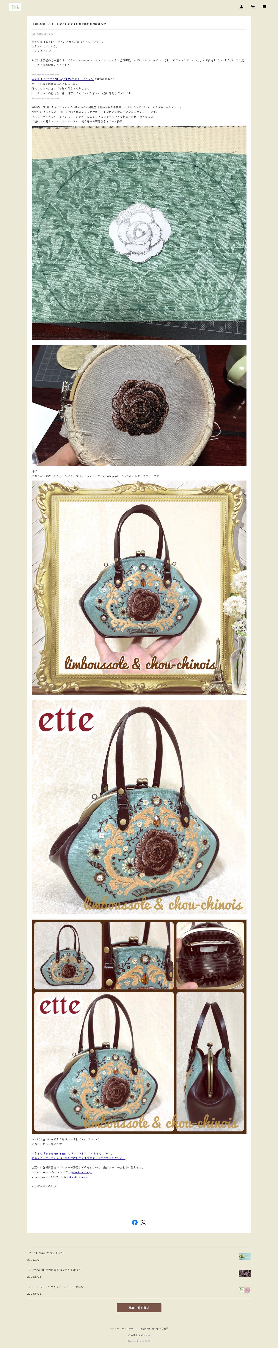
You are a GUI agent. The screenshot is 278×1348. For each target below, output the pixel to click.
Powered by (139, 1341)
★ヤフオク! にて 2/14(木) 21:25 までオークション (63, 79)
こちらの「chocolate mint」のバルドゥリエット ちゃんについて (72, 1153)
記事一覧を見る (139, 1308)
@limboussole (78, 1177)
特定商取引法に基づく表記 (154, 1328)
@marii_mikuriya (81, 1172)
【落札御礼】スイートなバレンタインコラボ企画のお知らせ (69, 24)
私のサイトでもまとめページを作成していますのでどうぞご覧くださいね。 (78, 1158)
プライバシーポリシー (122, 1328)
